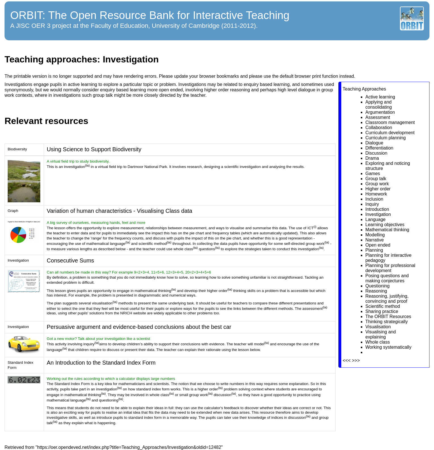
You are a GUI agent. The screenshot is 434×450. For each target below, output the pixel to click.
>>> (356, 360)
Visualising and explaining (380, 334)
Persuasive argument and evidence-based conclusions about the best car (139, 327)
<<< (347, 360)
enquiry (251, 84)
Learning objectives (384, 224)
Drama (372, 158)
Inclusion (374, 199)
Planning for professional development (390, 268)
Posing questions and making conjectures (387, 278)
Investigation (378, 214)
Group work (377, 183)
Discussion (376, 153)
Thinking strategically (386, 321)
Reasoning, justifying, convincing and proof (386, 299)
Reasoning (376, 291)
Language (375, 219)
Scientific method (382, 306)
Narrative (374, 239)
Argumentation (380, 112)
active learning (82, 84)
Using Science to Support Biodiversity (94, 149)
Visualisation (378, 326)
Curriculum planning (385, 137)
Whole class (377, 342)
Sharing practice (381, 311)
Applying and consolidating (378, 105)
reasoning (240, 89)
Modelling (375, 234)
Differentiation (379, 148)
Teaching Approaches (364, 89)
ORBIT (26, 15)
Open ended (377, 245)
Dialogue (374, 142)
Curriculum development (389, 132)
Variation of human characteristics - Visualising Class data (119, 211)
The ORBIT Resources (388, 316)
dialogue (306, 89)
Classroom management (390, 122)
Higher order (378, 188)
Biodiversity (17, 149)
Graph (13, 211)
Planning (374, 250)
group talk (103, 95)
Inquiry (372, 204)
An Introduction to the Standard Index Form (101, 362)
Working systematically (388, 347)
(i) (314, 226)
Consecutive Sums (70, 260)
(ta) (87, 165)
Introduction (377, 209)
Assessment (377, 117)
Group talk (375, 178)
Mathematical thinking (387, 229)
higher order (216, 89)
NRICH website (133, 313)
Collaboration (378, 127)
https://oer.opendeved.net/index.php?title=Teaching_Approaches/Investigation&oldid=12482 (129, 447)
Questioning (377, 285)
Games (372, 173)
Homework (376, 194)
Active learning (380, 96)
